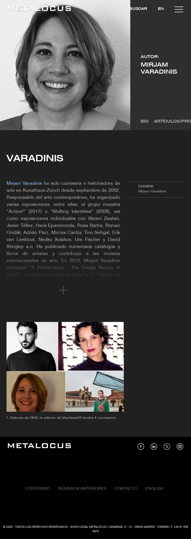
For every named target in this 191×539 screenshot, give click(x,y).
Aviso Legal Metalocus (88, 527)
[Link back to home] (39, 9)
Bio (145, 121)
